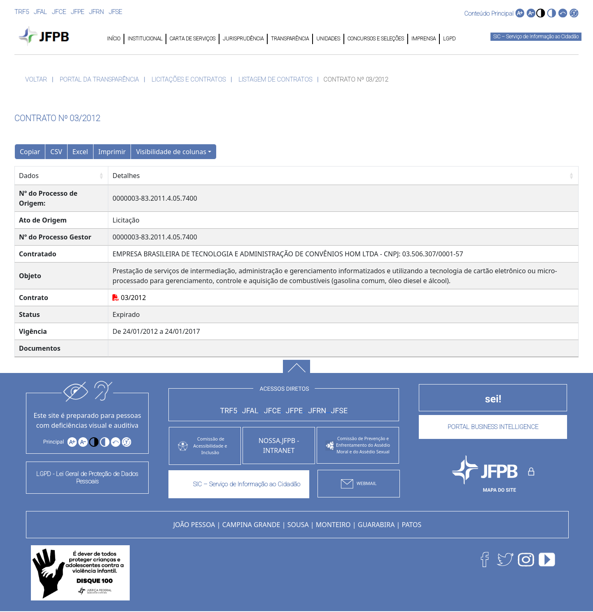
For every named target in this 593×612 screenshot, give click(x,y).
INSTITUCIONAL (144, 39)
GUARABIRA (376, 524)
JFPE (77, 12)
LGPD (448, 39)
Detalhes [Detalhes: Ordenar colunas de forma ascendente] (126, 175)
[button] (540, 13)
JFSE (115, 12)
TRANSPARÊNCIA (290, 39)
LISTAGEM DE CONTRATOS (275, 79)
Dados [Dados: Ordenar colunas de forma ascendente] (29, 175)
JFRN (96, 12)
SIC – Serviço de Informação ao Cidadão (536, 37)
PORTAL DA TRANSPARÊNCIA (99, 79)
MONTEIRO (333, 524)
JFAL (40, 12)
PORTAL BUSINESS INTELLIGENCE (493, 427)
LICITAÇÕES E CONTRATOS (188, 79)
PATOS (412, 524)
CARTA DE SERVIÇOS (192, 39)
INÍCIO (113, 39)
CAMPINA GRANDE (251, 524)
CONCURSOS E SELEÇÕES (375, 39)
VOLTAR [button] (36, 79)
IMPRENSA (423, 39)
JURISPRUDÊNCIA (243, 39)
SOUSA (298, 524)
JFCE (59, 12)
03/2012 (129, 297)
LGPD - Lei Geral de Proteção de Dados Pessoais (87, 477)
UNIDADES (328, 39)
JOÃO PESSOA (194, 524)
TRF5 (21, 12)
